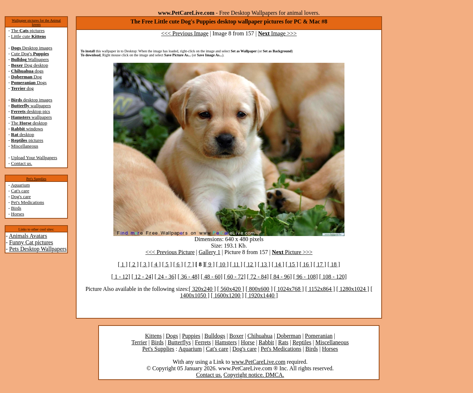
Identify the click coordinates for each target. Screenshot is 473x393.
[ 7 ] (189, 264)
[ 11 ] (236, 264)
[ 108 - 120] (333, 277)
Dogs (29, 82)
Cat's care (20, 190)
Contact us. (21, 163)
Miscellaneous (24, 146)
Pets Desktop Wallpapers (37, 249)
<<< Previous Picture (170, 252)
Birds (16, 208)
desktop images (31, 99)
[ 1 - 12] (120, 277)
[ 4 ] (156, 264)
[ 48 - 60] (211, 277)
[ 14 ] (278, 264)
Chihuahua (259, 336)
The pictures (27, 30)
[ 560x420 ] (230, 289)
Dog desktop (29, 65)
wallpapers (31, 105)
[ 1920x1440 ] (261, 295)
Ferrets (203, 342)
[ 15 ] (292, 264)
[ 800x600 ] (259, 289)
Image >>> (277, 33)
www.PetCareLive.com (258, 362)
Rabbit (266, 342)
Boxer (236, 336)
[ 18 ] (333, 264)
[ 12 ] (250, 264)
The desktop (29, 123)
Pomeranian (319, 336)
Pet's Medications (27, 202)
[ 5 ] (167, 264)
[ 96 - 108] (305, 277)
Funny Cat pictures (31, 242)
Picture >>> (292, 252)
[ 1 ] (122, 264)
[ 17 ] (319, 264)
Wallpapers (30, 59)
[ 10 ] (222, 264)
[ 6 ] (178, 264)
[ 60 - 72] (235, 277)
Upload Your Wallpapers (34, 157)
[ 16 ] (306, 264)
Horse (248, 342)
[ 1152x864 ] (320, 289)
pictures (27, 140)
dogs (27, 71)
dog (22, 88)
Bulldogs (214, 336)
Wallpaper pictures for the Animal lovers (36, 22)
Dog (26, 76)
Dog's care (21, 196)
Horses (17, 214)
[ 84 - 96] (281, 277)
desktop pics (30, 111)
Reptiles (301, 342)
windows (27, 128)
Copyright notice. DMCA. (254, 375)
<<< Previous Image (184, 33)
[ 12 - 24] (142, 277)
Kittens (153, 336)
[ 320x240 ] (202, 289)
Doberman (289, 336)
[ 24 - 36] (165, 277)
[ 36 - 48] (188, 277)
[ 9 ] (210, 264)
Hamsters (225, 342)
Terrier (139, 342)
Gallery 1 (209, 252)
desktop (22, 134)
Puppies (191, 336)
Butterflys (179, 342)
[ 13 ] (264, 264)
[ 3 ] (145, 264)
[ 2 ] (134, 264)
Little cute (28, 36)
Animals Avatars (28, 236)
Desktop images (31, 48)
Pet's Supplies (36, 179)
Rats (283, 342)
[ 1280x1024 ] (353, 289)
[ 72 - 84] (258, 277)
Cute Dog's (30, 53)
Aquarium (20, 185)
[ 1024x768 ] (289, 289)
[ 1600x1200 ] (227, 295)
